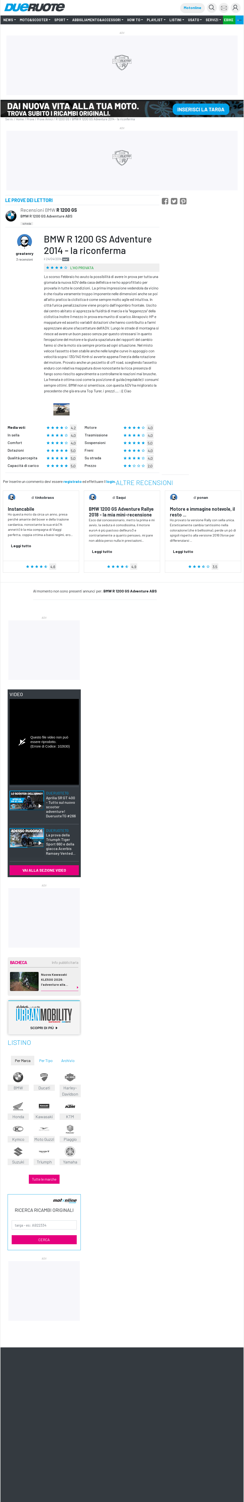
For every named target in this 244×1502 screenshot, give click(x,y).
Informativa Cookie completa (145, 1417)
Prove (30, 119)
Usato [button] (193, 20)
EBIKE (229, 20)
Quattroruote (95, 1400)
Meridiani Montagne (69, 1400)
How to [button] (133, 20)
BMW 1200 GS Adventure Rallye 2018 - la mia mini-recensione (121, 511)
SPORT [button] (60, 20)
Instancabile (21, 509)
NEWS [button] (8, 20)
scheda (26, 223)
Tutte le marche (44, 1172)
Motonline (192, 7)
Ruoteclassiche (119, 1400)
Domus (13, 1400)
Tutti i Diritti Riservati (103, 1417)
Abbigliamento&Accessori (96, 20)
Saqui (121, 497)
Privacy (122, 1417)
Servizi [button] (212, 20)
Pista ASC (207, 1400)
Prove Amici (45, 119)
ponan (202, 497)
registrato (72, 481)
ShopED (71, 1405)
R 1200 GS (62, 119)
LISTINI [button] (175, 20)
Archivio (68, 1056)
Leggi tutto (21, 545)
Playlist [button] (155, 20)
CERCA (44, 1232)
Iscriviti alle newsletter (45, 1373)
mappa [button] (220, 1347)
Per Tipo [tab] (46, 1056)
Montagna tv (188, 1400)
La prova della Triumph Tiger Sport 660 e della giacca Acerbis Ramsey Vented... (61, 837)
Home (20, 119)
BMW (50, 210)
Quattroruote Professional (25, 1405)
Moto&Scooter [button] (34, 20)
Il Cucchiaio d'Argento (36, 1400)
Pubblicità (54, 1405)
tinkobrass (44, 497)
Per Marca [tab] (22, 1056)
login (110, 481)
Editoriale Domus (163, 1400)
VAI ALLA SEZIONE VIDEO (44, 866)
